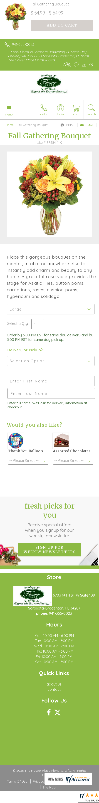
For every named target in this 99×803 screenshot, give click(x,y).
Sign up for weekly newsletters (50, 549)
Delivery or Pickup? (25, 350)
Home (10, 125)
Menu (9, 114)
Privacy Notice (44, 781)
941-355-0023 (23, 44)
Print (68, 125)
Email (87, 125)
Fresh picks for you (49, 520)
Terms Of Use (17, 781)
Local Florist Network (76, 781)
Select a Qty (17, 323)
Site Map (49, 787)
